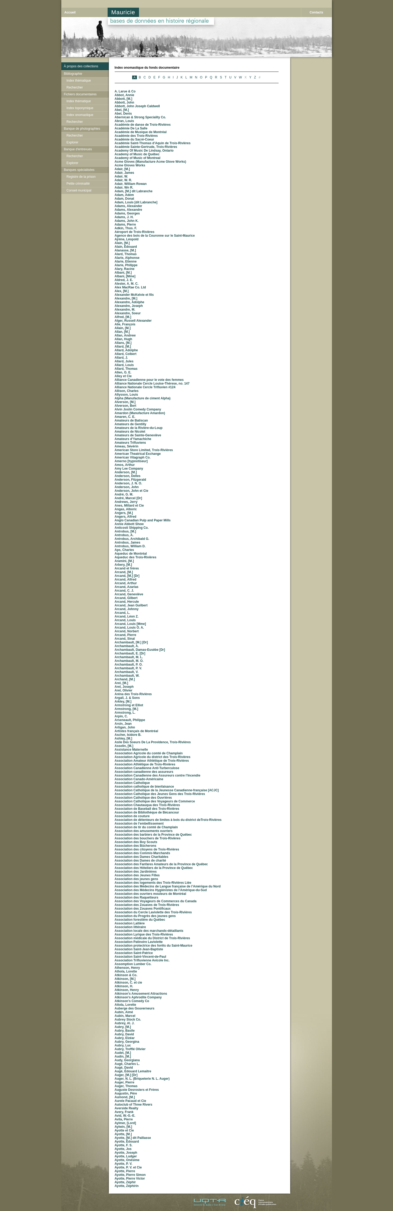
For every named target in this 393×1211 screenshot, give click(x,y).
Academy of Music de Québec (137, 154)
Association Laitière (130, 923)
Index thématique (79, 80)
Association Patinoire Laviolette (139, 942)
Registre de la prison (81, 177)
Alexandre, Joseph (129, 306)
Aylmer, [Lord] (125, 1123)
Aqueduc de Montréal (131, 553)
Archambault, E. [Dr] (130, 653)
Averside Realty (126, 1108)
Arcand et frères (127, 568)
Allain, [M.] (123, 328)
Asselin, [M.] (124, 746)
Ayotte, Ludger (126, 1156)
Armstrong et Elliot (129, 705)
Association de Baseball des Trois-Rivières (147, 809)
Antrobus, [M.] (125, 531)
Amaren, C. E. (125, 417)
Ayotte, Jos (123, 1149)
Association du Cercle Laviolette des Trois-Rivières (153, 912)
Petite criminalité (78, 183)
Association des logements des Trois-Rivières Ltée (153, 883)
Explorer (72, 142)
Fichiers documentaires (80, 94)
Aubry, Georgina (127, 1042)
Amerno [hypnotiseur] (131, 461)
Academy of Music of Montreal (137, 158)
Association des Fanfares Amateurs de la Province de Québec (161, 864)
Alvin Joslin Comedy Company (138, 409)
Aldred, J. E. (124, 280)
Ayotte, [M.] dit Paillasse (133, 1138)
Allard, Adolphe (126, 350)
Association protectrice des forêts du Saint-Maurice (153, 945)
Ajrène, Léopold (127, 239)
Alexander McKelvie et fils (134, 295)
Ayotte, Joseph (126, 1152)
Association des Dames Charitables (141, 857)
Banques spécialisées (79, 170)
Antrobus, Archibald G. (132, 539)
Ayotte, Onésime (127, 1160)
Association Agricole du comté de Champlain (149, 753)
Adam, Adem (124, 195)
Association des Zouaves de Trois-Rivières (147, 905)
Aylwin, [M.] (123, 1127)
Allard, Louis (124, 365)
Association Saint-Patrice (134, 953)
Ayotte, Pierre (125, 1171)
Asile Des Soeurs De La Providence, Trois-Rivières (153, 742)
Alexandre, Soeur (128, 313)
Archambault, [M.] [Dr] (131, 642)
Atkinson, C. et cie (128, 982)
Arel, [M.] (121, 683)
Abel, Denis (123, 113)
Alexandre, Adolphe (129, 302)
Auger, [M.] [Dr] (126, 1075)
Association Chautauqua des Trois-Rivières (147, 805)
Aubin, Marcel (125, 1016)
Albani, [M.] (123, 272)
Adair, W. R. (123, 180)
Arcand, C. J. (124, 590)
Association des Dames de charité (140, 860)
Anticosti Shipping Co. (132, 528)
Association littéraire (130, 927)
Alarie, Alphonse (127, 258)
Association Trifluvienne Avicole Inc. (142, 960)
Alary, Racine (125, 269)
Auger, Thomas (126, 1086)
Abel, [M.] (122, 110)
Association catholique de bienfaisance (144, 786)
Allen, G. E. (123, 372)
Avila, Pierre (124, 1119)
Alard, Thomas (126, 254)
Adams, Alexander (128, 206)
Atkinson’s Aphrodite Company (138, 997)
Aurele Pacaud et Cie (130, 1101)
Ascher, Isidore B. (128, 735)
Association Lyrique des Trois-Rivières (144, 934)
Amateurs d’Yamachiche (133, 439)
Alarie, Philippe (126, 265)
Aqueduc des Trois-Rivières (135, 557)
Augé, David (124, 1067)
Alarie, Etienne (126, 261)
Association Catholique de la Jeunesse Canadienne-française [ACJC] (167, 790)
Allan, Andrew (125, 335)
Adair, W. (121, 176)
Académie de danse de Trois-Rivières (143, 125)
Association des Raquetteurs (136, 897)
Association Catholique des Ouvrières (143, 797)
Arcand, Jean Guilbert (131, 605)
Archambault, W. (127, 675)
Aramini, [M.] (124, 561)
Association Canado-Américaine (139, 779)
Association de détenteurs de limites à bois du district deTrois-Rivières (168, 820)
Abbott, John (124, 102)
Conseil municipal (79, 190)
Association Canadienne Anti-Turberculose (147, 768)
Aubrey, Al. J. (125, 1023)
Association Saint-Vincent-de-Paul (140, 956)
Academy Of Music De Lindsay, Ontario (144, 150)
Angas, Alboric (126, 509)
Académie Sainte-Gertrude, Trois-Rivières (146, 147)
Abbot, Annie (124, 95)
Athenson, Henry (127, 968)
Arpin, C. (121, 716)
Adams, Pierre (125, 224)
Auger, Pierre (125, 1082)
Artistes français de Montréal (136, 731)
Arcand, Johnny (127, 609)
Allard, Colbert (126, 354)
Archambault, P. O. (129, 664)
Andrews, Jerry (126, 502)
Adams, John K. (127, 221)
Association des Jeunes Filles (137, 875)
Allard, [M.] (123, 346)
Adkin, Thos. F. (126, 228)
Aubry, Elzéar (125, 1038)
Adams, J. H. (124, 217)
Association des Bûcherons (135, 846)
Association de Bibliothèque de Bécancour (147, 812)
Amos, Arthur (125, 465)
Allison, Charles (127, 391)
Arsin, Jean (123, 724)
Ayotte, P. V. (123, 1164)
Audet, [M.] (123, 1053)
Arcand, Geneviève (129, 594)
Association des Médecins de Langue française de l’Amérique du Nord (168, 886)
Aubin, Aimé (124, 1012)
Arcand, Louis (125, 620)
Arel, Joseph (124, 687)
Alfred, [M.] (123, 317)
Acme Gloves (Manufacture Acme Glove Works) (150, 161)
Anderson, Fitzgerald (130, 479)
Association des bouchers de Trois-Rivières (148, 838)
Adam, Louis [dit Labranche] (136, 202)
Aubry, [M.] (123, 1027)
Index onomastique (80, 115)
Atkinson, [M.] (125, 979)
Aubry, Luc (123, 1045)
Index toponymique (80, 108)
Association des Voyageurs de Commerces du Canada (156, 901)
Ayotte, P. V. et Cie (128, 1167)
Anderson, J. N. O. (128, 483)
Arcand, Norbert (127, 631)
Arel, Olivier (123, 690)
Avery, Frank (124, 1112)
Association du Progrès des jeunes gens (145, 916)
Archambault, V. (126, 672)
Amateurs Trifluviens (130, 443)
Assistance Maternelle (131, 749)
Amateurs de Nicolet (130, 431)
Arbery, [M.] (123, 565)
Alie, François (125, 324)
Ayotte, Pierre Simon (130, 1175)
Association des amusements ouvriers (144, 831)
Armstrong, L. (125, 712)
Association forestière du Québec (140, 920)
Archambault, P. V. (128, 668)
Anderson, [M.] (126, 472)
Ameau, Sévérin (126, 446)
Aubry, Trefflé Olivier (130, 1049)
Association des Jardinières (136, 871)
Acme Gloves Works (130, 165)
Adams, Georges (127, 213)
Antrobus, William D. (130, 546)
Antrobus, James (127, 542)
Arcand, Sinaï (125, 638)
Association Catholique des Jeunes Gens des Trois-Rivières (160, 794)
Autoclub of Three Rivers (133, 1104)
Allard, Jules (124, 361)
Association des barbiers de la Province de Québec (153, 834)
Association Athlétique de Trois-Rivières (145, 764)
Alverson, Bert (125, 406)
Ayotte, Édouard (127, 1141)
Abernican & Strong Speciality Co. (140, 117)
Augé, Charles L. (127, 1064)
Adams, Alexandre (128, 210)
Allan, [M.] (122, 332)
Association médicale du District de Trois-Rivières (152, 938)
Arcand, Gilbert (126, 598)
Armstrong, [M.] (126, 709)
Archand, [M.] (125, 679)
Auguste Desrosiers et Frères (137, 1090)
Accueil (70, 12)
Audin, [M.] (123, 1056)
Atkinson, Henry (127, 990)
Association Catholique (132, 783)
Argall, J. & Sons (127, 698)
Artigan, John (125, 727)
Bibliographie (73, 74)
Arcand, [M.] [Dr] (127, 576)
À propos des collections (81, 66)
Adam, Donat (124, 198)
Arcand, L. (122, 613)
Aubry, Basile (125, 1030)
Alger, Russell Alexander (133, 320)
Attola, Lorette (125, 1005)
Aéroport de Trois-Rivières (135, 232)
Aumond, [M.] (125, 1097)
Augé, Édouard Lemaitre (133, 1071)
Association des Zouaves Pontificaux (143, 908)
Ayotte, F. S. (124, 1145)
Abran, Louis (124, 121)
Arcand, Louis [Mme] (130, 624)
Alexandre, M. (125, 309)
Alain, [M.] (122, 243)
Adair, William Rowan (131, 184)
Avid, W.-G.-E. (125, 1116)
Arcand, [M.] (124, 572)
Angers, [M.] (124, 513)
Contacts (316, 12)
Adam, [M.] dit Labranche (133, 191)
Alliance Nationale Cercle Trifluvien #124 (145, 387)
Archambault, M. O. (129, 661)
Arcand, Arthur (126, 583)
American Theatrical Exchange (138, 454)
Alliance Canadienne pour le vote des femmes (149, 380)
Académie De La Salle (131, 128)
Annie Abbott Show (129, 524)
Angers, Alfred (125, 516)
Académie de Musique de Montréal (141, 132)
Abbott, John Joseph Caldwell (137, 106)
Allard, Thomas (126, 369)
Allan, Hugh (123, 339)
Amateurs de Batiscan (131, 420)
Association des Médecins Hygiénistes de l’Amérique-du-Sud (161, 890)
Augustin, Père (126, 1093)
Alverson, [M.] (125, 402)
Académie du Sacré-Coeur (134, 139)
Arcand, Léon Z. (127, 616)
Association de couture (132, 816)
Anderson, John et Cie (131, 491)
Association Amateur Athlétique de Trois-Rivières (152, 761)
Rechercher (75, 87)
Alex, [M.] (122, 291)
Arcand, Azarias (126, 587)
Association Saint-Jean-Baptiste (139, 949)
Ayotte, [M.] (123, 1134)
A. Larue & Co (125, 91)
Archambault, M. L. (129, 657)
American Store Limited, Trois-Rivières (144, 450)
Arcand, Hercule (127, 602)
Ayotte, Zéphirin (127, 1186)
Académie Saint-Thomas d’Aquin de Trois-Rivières (153, 143)
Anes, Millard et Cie (129, 505)
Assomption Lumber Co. (133, 964)
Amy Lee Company (129, 468)
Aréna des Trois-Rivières (133, 694)
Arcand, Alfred (125, 579)
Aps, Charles (124, 550)
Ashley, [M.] (123, 738)
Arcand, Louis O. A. (129, 627)
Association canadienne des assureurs (144, 772)
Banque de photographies (82, 128)
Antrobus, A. (124, 535)
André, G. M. (124, 494)
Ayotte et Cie (124, 1130)
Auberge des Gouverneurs (135, 1008)
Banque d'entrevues (78, 149)
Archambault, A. (127, 646)
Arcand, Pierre (125, 635)
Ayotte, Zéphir (125, 1182)
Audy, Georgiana (127, 1060)
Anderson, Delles (128, 476)
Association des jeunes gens (136, 879)
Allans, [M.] (123, 343)
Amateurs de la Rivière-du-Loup (139, 428)
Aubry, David (124, 1034)
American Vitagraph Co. (133, 457)
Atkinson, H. (124, 986)
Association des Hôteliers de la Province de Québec (154, 868)
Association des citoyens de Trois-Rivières (147, 849)
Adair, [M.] (122, 169)
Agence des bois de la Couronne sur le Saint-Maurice (155, 235)
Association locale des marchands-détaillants (149, 931)
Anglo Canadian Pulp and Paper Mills (143, 520)
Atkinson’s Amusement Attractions (141, 993)
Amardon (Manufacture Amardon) (140, 413)
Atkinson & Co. (126, 975)
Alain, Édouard (126, 247)
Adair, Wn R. (124, 187)
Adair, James (124, 173)
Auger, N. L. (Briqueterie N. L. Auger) (142, 1079)
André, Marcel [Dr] (128, 498)
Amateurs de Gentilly (130, 424)
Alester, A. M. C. (126, 284)
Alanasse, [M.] (125, 250)
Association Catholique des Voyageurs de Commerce (155, 801)
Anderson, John (127, 487)
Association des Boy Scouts (136, 842)
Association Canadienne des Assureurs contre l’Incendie (157, 775)
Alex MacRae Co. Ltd (130, 287)
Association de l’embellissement (139, 823)
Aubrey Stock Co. (128, 1019)
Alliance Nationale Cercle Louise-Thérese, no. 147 (152, 383)
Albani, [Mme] (125, 276)
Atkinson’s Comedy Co (132, 1001)
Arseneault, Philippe (130, 720)
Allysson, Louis (126, 394)
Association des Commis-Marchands (142, 853)
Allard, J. (121, 357)
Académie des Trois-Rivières (136, 136)
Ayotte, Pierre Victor (130, 1178)
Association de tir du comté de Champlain (146, 827)
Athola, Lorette (126, 971)
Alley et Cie (123, 376)
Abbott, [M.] (123, 99)
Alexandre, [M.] (126, 298)
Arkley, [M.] (123, 701)
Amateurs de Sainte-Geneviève (138, 435)
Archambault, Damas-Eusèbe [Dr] (140, 650)
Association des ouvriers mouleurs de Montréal (150, 894)
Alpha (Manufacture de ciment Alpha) (143, 398)
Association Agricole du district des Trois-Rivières (153, 757)
